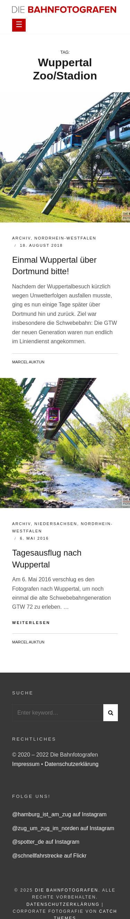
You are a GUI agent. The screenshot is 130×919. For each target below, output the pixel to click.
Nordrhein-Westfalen (65, 238)
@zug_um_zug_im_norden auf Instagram (63, 828)
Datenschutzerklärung (72, 764)
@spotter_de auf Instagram (45, 842)
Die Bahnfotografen (66, 890)
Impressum (26, 764)
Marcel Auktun (28, 362)
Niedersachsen (55, 524)
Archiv (21, 238)
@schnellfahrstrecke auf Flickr (49, 856)
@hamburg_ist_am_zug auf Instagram (59, 814)
